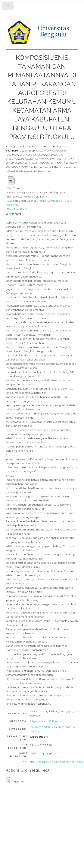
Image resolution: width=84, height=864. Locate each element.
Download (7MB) (17, 209)
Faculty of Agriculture (42, 726)
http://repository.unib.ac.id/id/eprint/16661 (56, 761)
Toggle (8, 7)
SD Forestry (55, 721)
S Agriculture (37, 721)
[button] (8, 780)
